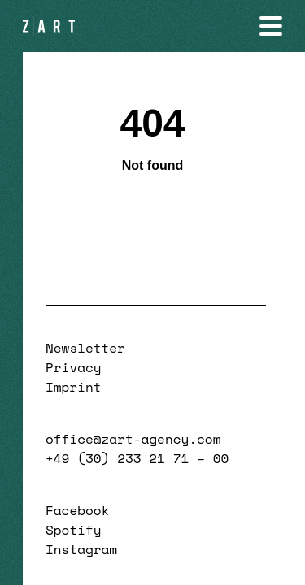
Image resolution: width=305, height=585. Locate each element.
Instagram (81, 549)
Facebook (77, 510)
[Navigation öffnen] (270, 26)
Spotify (74, 530)
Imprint (74, 386)
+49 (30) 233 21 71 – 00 (137, 458)
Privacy (74, 367)
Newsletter (85, 348)
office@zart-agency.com (133, 438)
